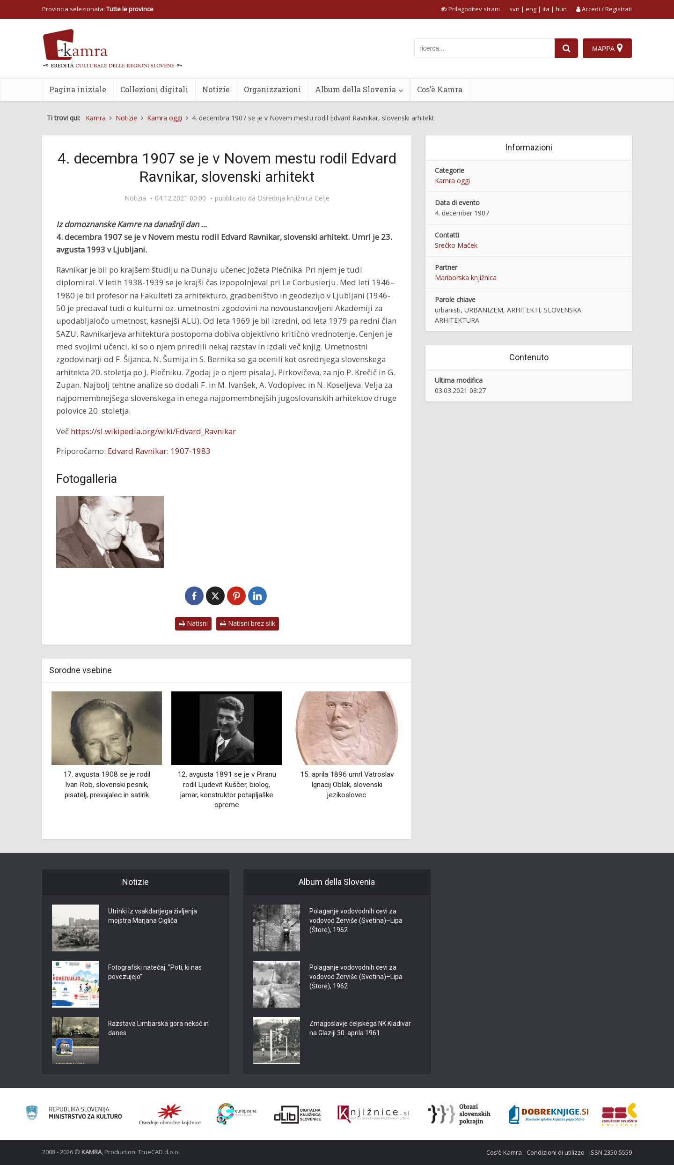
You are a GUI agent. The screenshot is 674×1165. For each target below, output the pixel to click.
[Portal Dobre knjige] (548, 1114)
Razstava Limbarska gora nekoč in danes (158, 1028)
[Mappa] (607, 48)
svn (514, 9)
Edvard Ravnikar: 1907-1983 (159, 450)
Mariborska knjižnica (466, 277)
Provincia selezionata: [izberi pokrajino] (98, 9)
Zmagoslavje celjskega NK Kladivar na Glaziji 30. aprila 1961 (360, 1028)
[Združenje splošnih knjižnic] (619, 1114)
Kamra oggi (452, 180)
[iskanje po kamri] (484, 48)
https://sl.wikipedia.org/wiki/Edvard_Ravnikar (153, 431)
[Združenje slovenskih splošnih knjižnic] (373, 1114)
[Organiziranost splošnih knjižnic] (170, 1114)
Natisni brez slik (247, 623)
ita (545, 9)
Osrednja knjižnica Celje (293, 198)
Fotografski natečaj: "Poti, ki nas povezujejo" (155, 972)
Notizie (216, 89)
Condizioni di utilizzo (556, 1152)
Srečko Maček (456, 245)
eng (531, 9)
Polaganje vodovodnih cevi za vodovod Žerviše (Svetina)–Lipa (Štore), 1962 (356, 921)
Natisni (193, 623)
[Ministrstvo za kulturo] (74, 1114)
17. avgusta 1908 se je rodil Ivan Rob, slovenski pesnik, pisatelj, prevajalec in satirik (106, 784)
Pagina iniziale (77, 89)
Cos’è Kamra (439, 89)
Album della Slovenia (355, 89)
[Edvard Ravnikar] (110, 532)
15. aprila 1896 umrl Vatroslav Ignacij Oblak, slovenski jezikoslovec (347, 784)
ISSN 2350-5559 (610, 1152)
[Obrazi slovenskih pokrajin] (459, 1114)
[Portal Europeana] (236, 1114)
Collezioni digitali (154, 89)
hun (561, 9)
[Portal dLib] (297, 1114)
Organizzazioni (272, 89)
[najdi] (566, 48)
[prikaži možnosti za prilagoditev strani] (470, 9)
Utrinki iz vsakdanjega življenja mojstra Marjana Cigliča (152, 916)
